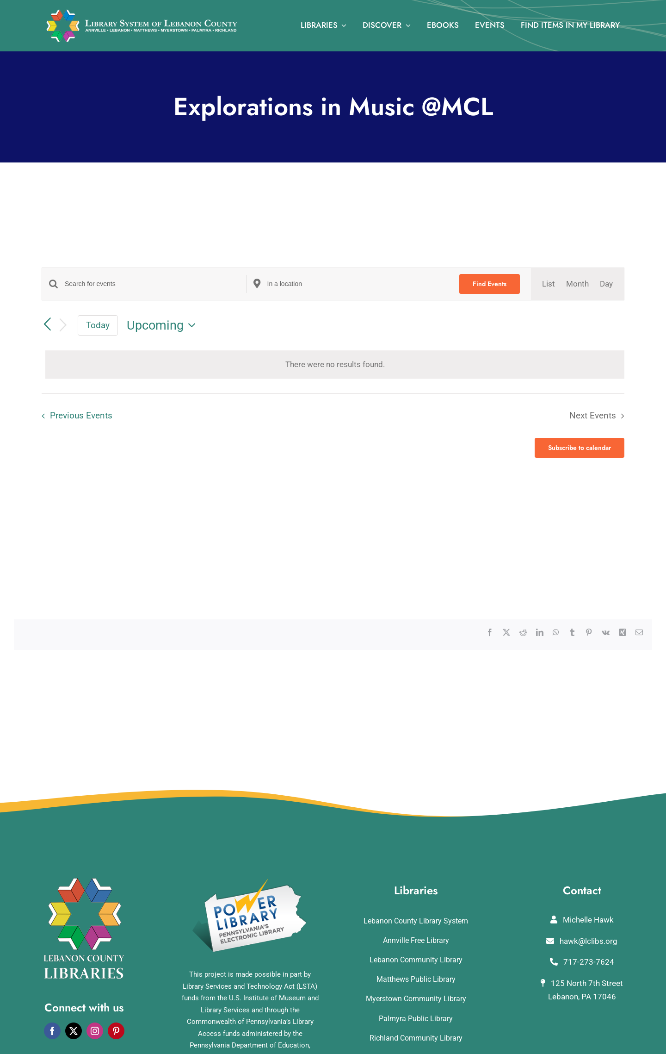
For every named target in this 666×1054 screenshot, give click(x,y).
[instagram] (94, 1031)
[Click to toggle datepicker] (164, 326)
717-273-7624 (582, 962)
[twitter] (73, 1031)
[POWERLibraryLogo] (250, 881)
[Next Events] (63, 325)
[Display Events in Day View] (606, 284)
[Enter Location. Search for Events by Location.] (358, 284)
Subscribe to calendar (579, 448)
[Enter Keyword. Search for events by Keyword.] (155, 284)
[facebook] (52, 1031)
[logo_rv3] (141, 13)
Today (98, 325)
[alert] (334, 364)
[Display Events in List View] (548, 284)
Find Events (489, 283)
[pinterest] (116, 1031)
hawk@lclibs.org (581, 941)
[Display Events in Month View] (577, 284)
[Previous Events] (47, 325)
